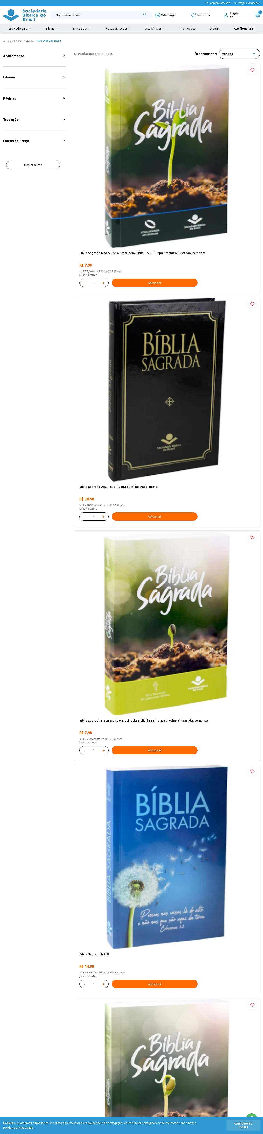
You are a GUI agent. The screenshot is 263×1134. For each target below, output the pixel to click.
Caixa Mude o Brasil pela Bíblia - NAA (164, 666)
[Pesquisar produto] (146, 16)
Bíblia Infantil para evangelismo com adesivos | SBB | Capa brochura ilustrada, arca (227, 344)
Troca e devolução (49, 1052)
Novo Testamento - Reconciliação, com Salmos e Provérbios (103, 344)
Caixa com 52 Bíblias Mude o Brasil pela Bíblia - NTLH (103, 881)
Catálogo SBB (244, 28)
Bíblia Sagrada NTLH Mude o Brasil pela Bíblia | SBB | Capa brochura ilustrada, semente (229, 130)
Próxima (185, 937)
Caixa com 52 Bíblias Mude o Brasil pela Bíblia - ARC (103, 666)
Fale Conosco (137, 1037)
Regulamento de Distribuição (56, 1045)
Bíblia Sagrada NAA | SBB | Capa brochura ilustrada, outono (101, 452)
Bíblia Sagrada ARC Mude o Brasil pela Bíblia (165, 237)
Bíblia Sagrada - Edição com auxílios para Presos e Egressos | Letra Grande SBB (165, 774)
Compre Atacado (218, 3)
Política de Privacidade (18, 1127)
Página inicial (14, 40)
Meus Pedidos (100, 1045)
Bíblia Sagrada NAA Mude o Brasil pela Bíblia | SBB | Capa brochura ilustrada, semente (102, 130)
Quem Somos (12, 1037)
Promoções (187, 28)
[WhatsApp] (165, 15)
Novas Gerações (118, 28)
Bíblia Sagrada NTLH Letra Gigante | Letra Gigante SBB (225, 452)
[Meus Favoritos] (200, 15)
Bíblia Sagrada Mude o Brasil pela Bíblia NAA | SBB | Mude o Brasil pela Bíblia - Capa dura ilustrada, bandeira (228, 559)
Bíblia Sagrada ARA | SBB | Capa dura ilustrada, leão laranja (101, 774)
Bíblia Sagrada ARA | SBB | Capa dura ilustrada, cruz (227, 881)
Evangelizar (81, 28)
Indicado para (20, 28)
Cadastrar (219, 1003)
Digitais (215, 28)
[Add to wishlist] (127, 69)
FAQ (6, 1045)
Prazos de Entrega (49, 1060)
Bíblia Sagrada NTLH (93, 235)
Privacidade (44, 1037)
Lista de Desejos (102, 1052)
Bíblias (52, 28)
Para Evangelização (49, 40)
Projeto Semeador (247, 3)
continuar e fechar (243, 1125)
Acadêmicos (155, 28)
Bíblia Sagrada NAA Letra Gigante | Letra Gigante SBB (165, 344)
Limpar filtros (33, 165)
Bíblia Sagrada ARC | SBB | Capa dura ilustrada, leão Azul (164, 559)
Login (94, 1037)
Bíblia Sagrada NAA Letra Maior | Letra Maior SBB (165, 452)
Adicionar (120, 158)
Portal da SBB (12, 1052)
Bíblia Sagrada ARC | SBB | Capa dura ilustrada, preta (164, 130)
